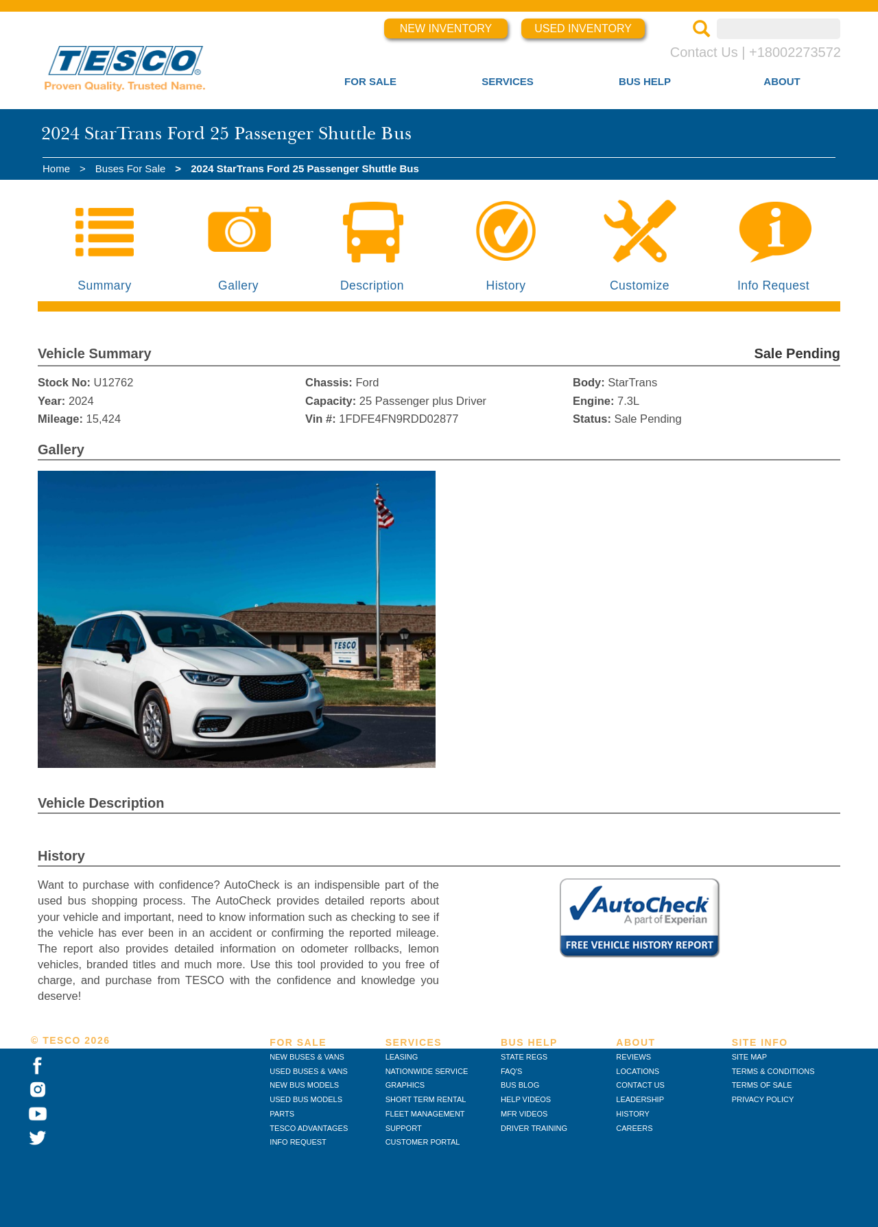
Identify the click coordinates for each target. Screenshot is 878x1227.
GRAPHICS (405, 1085)
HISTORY (633, 1114)
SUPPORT (403, 1128)
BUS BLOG (520, 1085)
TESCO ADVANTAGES (309, 1128)
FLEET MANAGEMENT (425, 1114)
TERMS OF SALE (762, 1085)
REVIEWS (633, 1057)
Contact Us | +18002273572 (755, 52)
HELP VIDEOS (526, 1099)
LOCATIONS (637, 1071)
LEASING (401, 1057)
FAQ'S (511, 1071)
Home (56, 168)
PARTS (282, 1114)
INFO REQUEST (298, 1142)
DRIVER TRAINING (534, 1128)
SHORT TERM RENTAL (425, 1099)
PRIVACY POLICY (763, 1099)
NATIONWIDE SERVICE (426, 1071)
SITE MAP (749, 1057)
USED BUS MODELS (306, 1099)
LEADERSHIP (640, 1099)
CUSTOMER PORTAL (422, 1142)
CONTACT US (640, 1085)
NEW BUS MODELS (304, 1085)
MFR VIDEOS (524, 1114)
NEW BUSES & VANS (307, 1057)
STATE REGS (524, 1057)
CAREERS (634, 1128)
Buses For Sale (130, 168)
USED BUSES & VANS (309, 1071)
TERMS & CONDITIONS (773, 1071)
